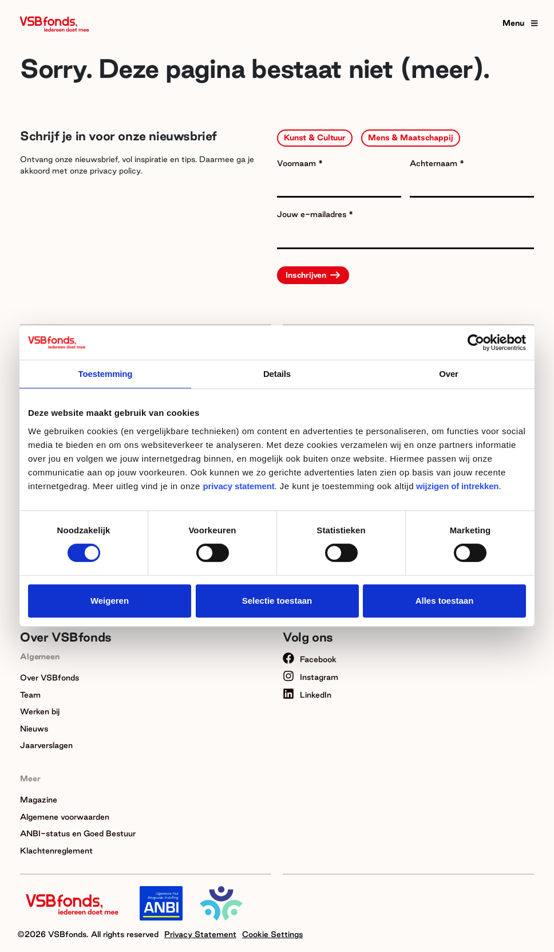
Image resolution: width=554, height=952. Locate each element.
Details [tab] (277, 374)
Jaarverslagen (46, 745)
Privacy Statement (200, 934)
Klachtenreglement (56, 850)
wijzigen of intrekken (456, 486)
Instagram (310, 677)
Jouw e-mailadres (313, 214)
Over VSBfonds (49, 677)
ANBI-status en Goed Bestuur (78, 833)
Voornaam (297, 163)
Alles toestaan (445, 600)
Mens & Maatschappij (410, 137)
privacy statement (239, 486)
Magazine (38, 799)
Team (30, 694)
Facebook (310, 659)
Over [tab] (448, 374)
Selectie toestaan (277, 600)
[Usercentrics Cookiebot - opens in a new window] (476, 342)
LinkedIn (307, 694)
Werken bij (40, 711)
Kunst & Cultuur (315, 137)
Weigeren (109, 600)
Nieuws (34, 728)
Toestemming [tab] (105, 374)
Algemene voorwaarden (64, 816)
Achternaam (435, 163)
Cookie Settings (272, 934)
